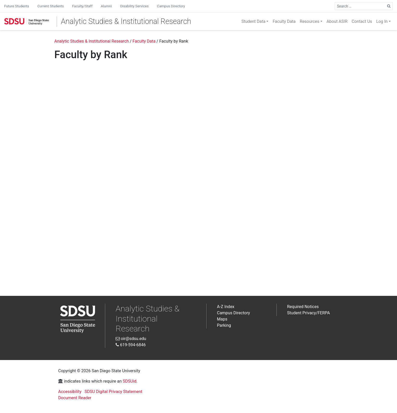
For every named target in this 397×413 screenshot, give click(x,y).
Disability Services (134, 6)
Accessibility (70, 391)
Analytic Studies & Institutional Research (126, 21)
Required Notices (303, 306)
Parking (224, 325)
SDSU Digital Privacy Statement (113, 391)
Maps (222, 319)
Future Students (16, 6)
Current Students (50, 6)
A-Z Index (225, 306)
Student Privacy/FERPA (308, 312)
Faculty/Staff (82, 6)
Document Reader (74, 397)
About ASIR (337, 21)
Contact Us (362, 21)
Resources (309, 21)
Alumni (106, 6)
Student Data (253, 21)
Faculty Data (284, 21)
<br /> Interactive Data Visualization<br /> (198, 174)
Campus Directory (171, 6)
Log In (382, 21)
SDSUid (129, 381)
